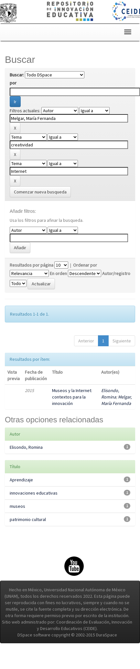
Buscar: (17, 75)
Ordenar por (85, 265)
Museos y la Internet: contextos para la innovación (72, 397)
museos (17, 506)
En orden (58, 273)
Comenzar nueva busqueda (40, 192)
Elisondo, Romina (26, 447)
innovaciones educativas (34, 493)
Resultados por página (31, 265)
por (13, 83)
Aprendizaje (21, 480)
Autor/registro (116, 273)
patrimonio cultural (28, 519)
